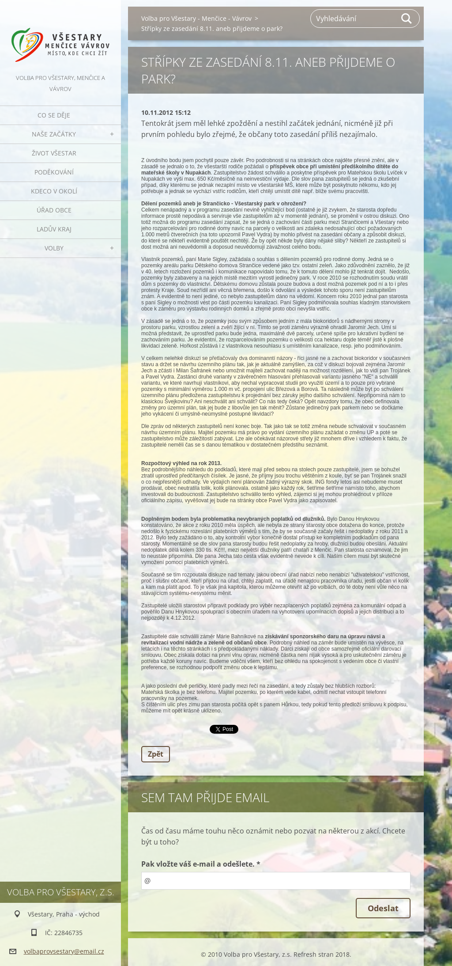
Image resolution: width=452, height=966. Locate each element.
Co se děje (54, 115)
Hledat (407, 18)
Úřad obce (54, 210)
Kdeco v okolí (54, 191)
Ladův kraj (54, 229)
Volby (54, 248)
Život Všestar (54, 153)
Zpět (155, 754)
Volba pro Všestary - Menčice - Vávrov (196, 18)
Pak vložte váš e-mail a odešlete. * (200, 864)
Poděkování (54, 172)
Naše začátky (54, 134)
